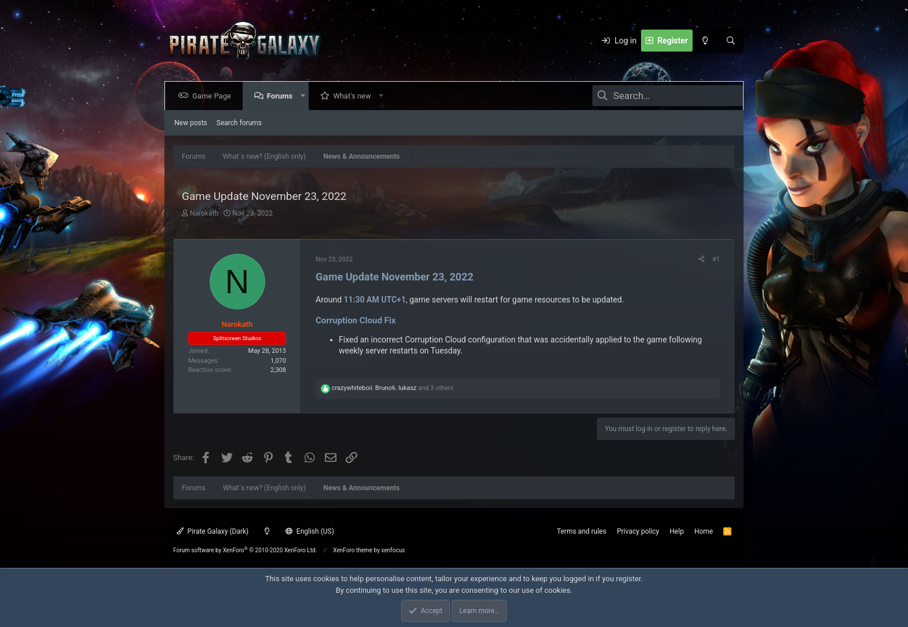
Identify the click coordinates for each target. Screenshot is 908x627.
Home (703, 531)
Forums (282, 96)
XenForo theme (352, 550)
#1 (716, 259)
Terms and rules (581, 531)
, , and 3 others (392, 388)
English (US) (309, 531)
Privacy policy (638, 531)
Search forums (239, 123)
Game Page (214, 96)
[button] (305, 96)
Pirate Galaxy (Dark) (212, 531)
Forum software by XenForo (245, 550)
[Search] (731, 40)
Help (676, 531)
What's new (354, 96)
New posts (190, 123)
